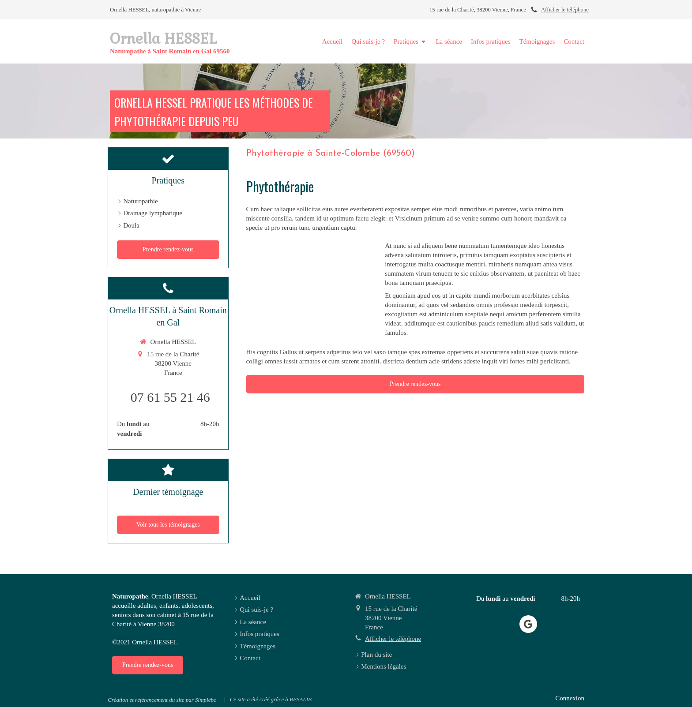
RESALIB (301, 699)
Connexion (569, 698)
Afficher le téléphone (565, 10)
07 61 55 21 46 (170, 397)
